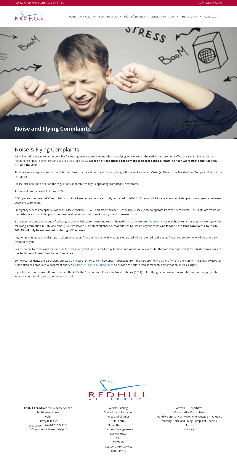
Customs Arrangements (118, 429)
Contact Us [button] (211, 16)
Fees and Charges (118, 416)
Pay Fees (84, 16)
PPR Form (118, 421)
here (32, 184)
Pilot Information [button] (135, 16)
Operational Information (118, 412)
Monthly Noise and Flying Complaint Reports (189, 421)
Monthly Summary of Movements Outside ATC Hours (189, 416)
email (156, 221)
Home (72, 16)
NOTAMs (118, 442)
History (189, 425)
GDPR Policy (118, 451)
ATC (118, 438)
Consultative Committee (189, 412)
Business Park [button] (190, 16)
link (71, 276)
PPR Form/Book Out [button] (106, 16)
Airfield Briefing (118, 408)
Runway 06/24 (118, 433)
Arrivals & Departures (189, 408)
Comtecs (217, 455)
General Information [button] (163, 16)
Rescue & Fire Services (118, 446)
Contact (189, 429)
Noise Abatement (118, 425)
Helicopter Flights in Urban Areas (93, 265)
